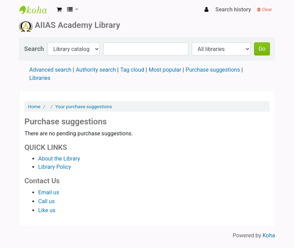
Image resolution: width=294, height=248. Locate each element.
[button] (59, 10)
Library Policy (54, 167)
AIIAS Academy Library (36, 10)
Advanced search (50, 69)
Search (34, 48)
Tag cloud (132, 69)
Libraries (39, 78)
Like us (46, 210)
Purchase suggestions (213, 69)
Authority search (96, 69)
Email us (48, 192)
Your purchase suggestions (83, 106)
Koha (269, 235)
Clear (264, 9)
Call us (46, 201)
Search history (233, 9)
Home (34, 106)
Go (262, 48)
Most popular (165, 69)
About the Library (59, 158)
